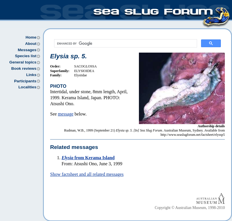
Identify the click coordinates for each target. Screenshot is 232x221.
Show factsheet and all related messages (86, 174)
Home (30, 37)
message (65, 114)
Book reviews (23, 68)
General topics (22, 62)
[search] (125, 43)
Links (31, 75)
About (30, 43)
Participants (25, 81)
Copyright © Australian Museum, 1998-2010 (190, 208)
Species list (25, 56)
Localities (27, 87)
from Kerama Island (88, 157)
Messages (27, 50)
